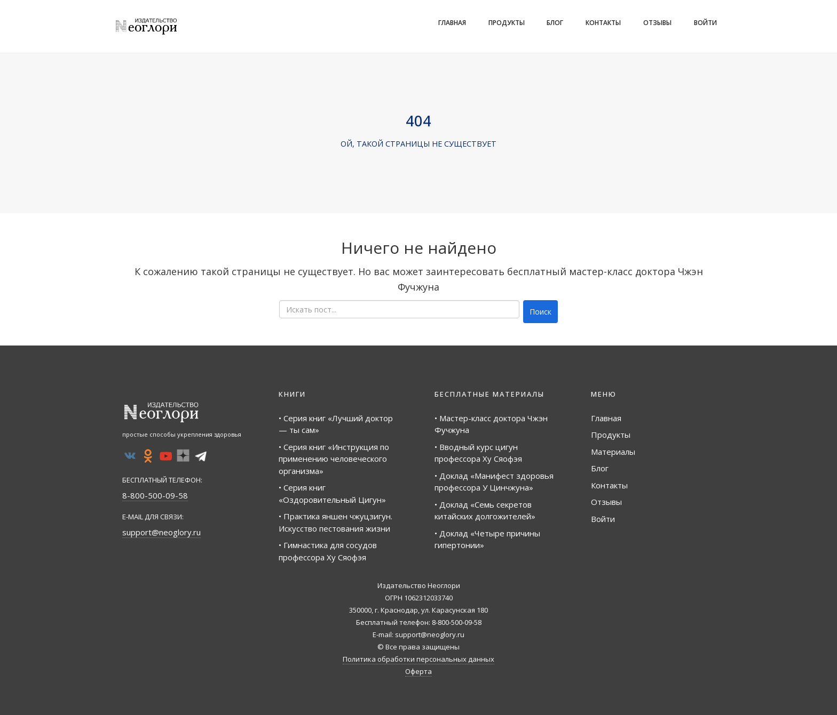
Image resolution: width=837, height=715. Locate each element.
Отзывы (657, 22)
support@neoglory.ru (161, 532)
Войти (705, 22)
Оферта (418, 671)
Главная (452, 22)
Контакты (603, 22)
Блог (555, 22)
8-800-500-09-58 (155, 495)
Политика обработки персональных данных (418, 659)
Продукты (506, 22)
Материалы (613, 451)
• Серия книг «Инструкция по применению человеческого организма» (334, 458)
